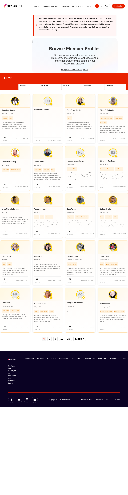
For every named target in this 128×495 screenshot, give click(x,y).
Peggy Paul (104, 256)
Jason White (39, 162)
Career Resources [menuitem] (50, 6)
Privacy (117, 400)
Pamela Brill (39, 256)
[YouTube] (19, 400)
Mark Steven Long (9, 162)
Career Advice (76, 358)
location (87, 85)
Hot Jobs (40, 358)
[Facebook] (11, 400)
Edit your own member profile (74, 69)
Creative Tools (114, 358)
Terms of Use (86, 400)
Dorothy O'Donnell (41, 109)
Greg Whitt (71, 209)
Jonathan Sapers (8, 110)
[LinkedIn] (35, 400)
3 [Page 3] (55, 338)
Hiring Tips (102, 358)
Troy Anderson (40, 209)
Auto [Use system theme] (106, 6)
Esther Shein (105, 303)
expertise (23, 85)
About (125, 358)
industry (66, 85)
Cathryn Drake (105, 209)
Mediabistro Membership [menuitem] (71, 6)
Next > (79, 338)
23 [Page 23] (68, 338)
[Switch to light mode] (97, 6)
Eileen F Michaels (107, 110)
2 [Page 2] (49, 338)
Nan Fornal (6, 303)
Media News (90, 358)
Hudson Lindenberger (75, 161)
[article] (15, 118)
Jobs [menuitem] (36, 6)
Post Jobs (118, 6)
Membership (51, 358)
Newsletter (63, 358)
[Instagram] (27, 400)
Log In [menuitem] (88, 6)
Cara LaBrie (6, 256)
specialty (44, 85)
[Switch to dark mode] (102, 6)
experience (109, 85)
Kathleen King (72, 256)
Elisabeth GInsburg (107, 161)
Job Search (29, 358)
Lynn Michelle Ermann (10, 209)
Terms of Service (103, 400)
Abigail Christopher (75, 303)
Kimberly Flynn (40, 303)
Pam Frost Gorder (74, 110)
